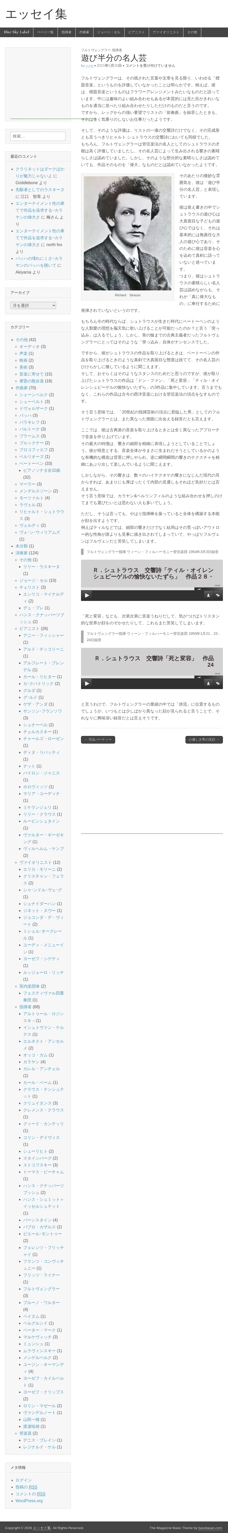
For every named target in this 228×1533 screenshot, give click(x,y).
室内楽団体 (29, 986)
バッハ (25, 415)
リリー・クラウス (39, 814)
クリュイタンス (37, 1103)
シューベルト (31, 401)
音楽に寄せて (31, 374)
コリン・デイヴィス (41, 1137)
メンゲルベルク (37, 1357)
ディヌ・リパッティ (41, 752)
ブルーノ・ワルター (41, 1302)
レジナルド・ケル (39, 1447)
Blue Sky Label (16, 32)
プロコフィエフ (33, 450)
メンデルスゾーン (35, 491)
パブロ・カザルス (39, 1227)
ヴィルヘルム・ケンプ (43, 848)
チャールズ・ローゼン (43, 738)
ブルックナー (31, 443)
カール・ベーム (37, 1082)
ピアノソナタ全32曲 (41, 470)
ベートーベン (31, 463)
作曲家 (84, 32)
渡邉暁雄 (31, 1426)
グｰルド (30, 697)
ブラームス (29, 436)
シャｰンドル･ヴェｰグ (42, 890)
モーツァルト (31, 498)
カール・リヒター (39, 677)
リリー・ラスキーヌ (41, 566)
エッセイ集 (36, 13)
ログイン (24, 1480)
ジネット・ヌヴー (39, 910)
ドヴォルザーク (33, 408)
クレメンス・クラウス (43, 1110)
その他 (192, 32)
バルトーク (29, 429)
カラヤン (31, 1062)
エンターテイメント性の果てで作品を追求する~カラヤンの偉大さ (40, 210)
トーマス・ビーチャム (43, 1172)
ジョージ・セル (108, 32)
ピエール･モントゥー (42, 1234)
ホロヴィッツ (35, 787)
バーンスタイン (37, 1220)
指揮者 (67, 32)
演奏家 (22, 553)
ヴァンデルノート (39, 1412)
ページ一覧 (45, 32)
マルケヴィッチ (37, 1337)
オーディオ (29, 346)
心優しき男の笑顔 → (204, 740)
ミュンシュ (33, 1344)
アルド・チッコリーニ (43, 649)
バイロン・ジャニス (41, 773)
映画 (23, 360)
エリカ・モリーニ (39, 869)
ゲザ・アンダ (35, 704)
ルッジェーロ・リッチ (43, 972)
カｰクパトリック (38, 683)
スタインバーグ (37, 1158)
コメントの (30, 1494)
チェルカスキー (37, 732)
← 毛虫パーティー (98, 740)
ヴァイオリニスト (166, 32)
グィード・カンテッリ (43, 1124)
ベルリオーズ (31, 456)
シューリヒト (35, 1151)
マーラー (27, 484)
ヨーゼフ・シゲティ (41, 959)
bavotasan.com (210, 1528)
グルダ (29, 690)
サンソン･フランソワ (42, 711)
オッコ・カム (35, 1055)
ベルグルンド (35, 1323)
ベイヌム (31, 1316)
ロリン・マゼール (39, 1406)
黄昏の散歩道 (31, 381)
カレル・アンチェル (41, 1069)
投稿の (26, 1487)
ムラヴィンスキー (39, 1351)
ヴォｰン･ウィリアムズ (39, 532)
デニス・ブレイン (39, 1440)
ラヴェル (27, 505)
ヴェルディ (29, 525)
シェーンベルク (33, 395)
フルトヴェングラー (41, 1289)
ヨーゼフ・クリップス (43, 1392)
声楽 (23, 353)
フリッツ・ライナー (41, 1275)
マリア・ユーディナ (41, 793)
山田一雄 (31, 1419)
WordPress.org (29, 1501)
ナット (29, 766)
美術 (23, 367)
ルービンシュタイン (41, 821)
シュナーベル (35, 725)
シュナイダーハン (39, 904)
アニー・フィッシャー (43, 635)
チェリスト (29, 587)
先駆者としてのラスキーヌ (40, 189)
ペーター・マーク (39, 1330)
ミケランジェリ (37, 807)
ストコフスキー (37, 1165)
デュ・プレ (33, 608)
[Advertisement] (152, 791)
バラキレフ (29, 422)
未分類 (22, 546)
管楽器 (25, 1433)
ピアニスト (136, 32)
